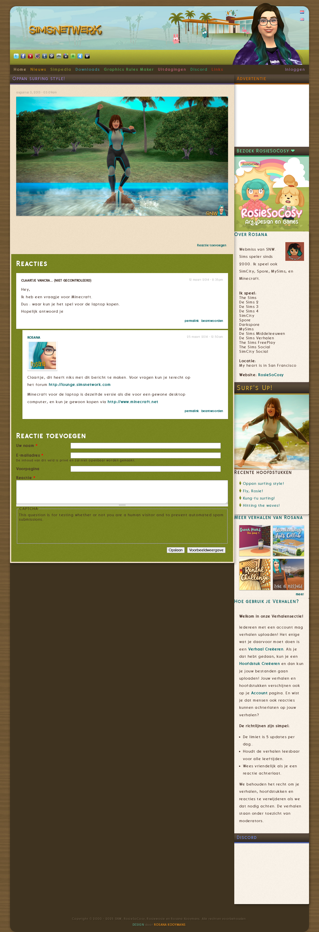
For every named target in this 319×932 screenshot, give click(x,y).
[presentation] (57, 531)
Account (259, 693)
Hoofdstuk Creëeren (259, 663)
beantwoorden (212, 321)
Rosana (33, 337)
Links (217, 69)
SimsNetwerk (66, 31)
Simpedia (61, 69)
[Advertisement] (271, 115)
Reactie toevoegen (211, 245)
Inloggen (295, 69)
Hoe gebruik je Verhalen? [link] (266, 601)
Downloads (88, 69)
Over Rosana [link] (251, 234)
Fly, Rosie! (253, 491)
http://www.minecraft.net (133, 402)
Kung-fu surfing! (259, 498)
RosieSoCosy (271, 375)
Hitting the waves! (261, 505)
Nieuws (38, 69)
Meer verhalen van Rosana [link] (268, 517)
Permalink (192, 321)
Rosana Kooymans (169, 925)
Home (20, 69)
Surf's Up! (255, 387)
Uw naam (27, 445)
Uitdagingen (172, 69)
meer (300, 594)
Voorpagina (28, 469)
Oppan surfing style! (263, 483)
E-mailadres (30, 455)
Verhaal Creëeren (265, 649)
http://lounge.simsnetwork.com (80, 384)
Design (138, 925)
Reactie (25, 478)
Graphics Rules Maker (129, 69)
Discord (199, 69)
